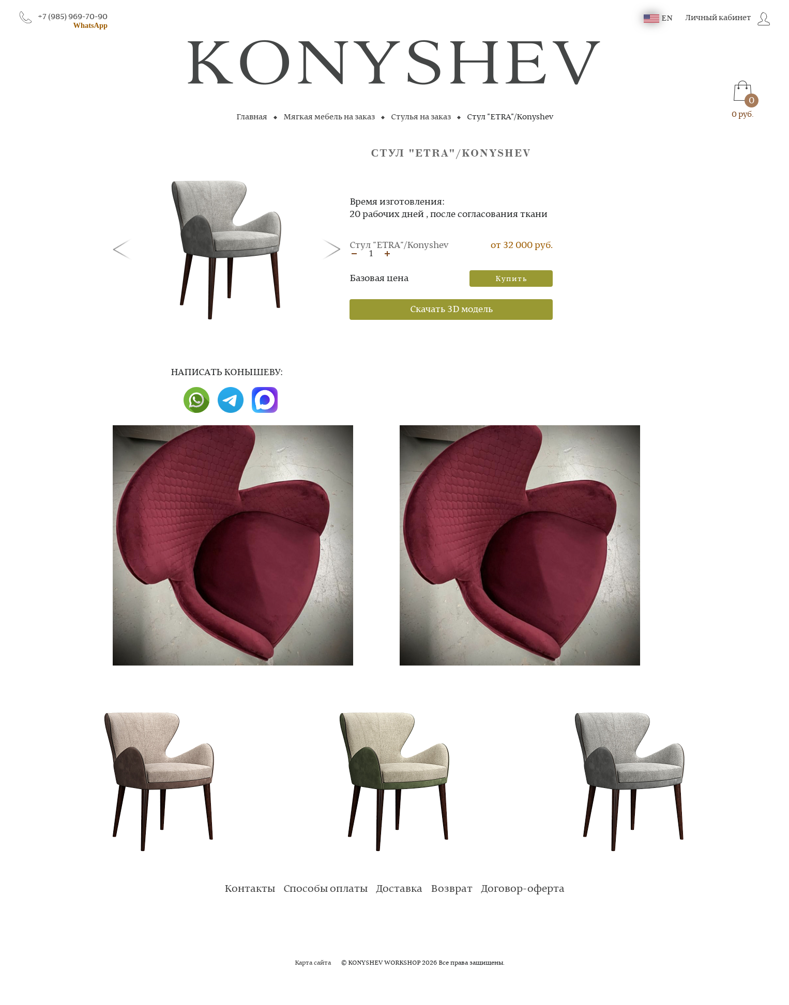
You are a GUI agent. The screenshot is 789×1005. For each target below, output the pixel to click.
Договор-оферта (523, 889)
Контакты (249, 889)
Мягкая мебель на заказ (329, 117)
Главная (251, 117)
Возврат (452, 889)
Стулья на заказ (421, 117)
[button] (124, 248)
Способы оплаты (325, 889)
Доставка (399, 889)
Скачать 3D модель (451, 309)
